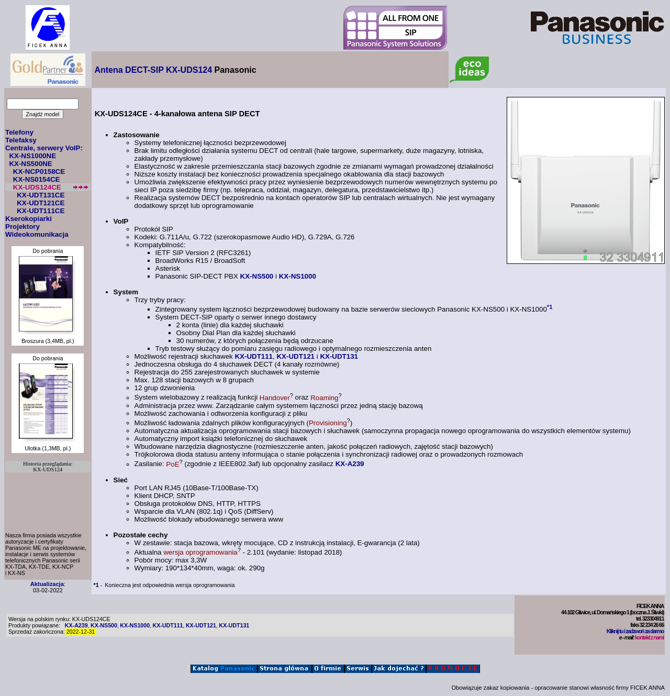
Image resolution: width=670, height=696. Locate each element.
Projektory (22, 226)
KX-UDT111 (253, 356)
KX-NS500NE (30, 164)
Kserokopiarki (28, 219)
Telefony (19, 132)
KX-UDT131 (339, 356)
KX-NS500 (257, 276)
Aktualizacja (47, 584)
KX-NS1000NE (32, 156)
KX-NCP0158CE (39, 171)
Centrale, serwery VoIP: (44, 148)
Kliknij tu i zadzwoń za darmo (635, 631)
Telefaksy (21, 140)
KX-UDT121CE (40, 203)
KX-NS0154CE (36, 179)
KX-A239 (350, 464)
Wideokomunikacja (37, 234)
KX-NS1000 (297, 276)
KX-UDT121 (295, 356)
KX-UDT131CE (40, 195)
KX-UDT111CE (40, 211)
